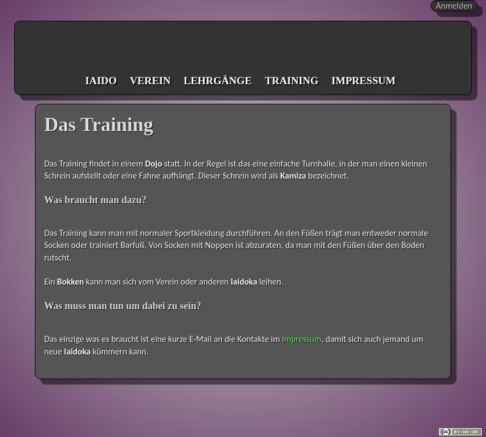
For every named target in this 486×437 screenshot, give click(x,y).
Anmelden (454, 6)
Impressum (301, 339)
